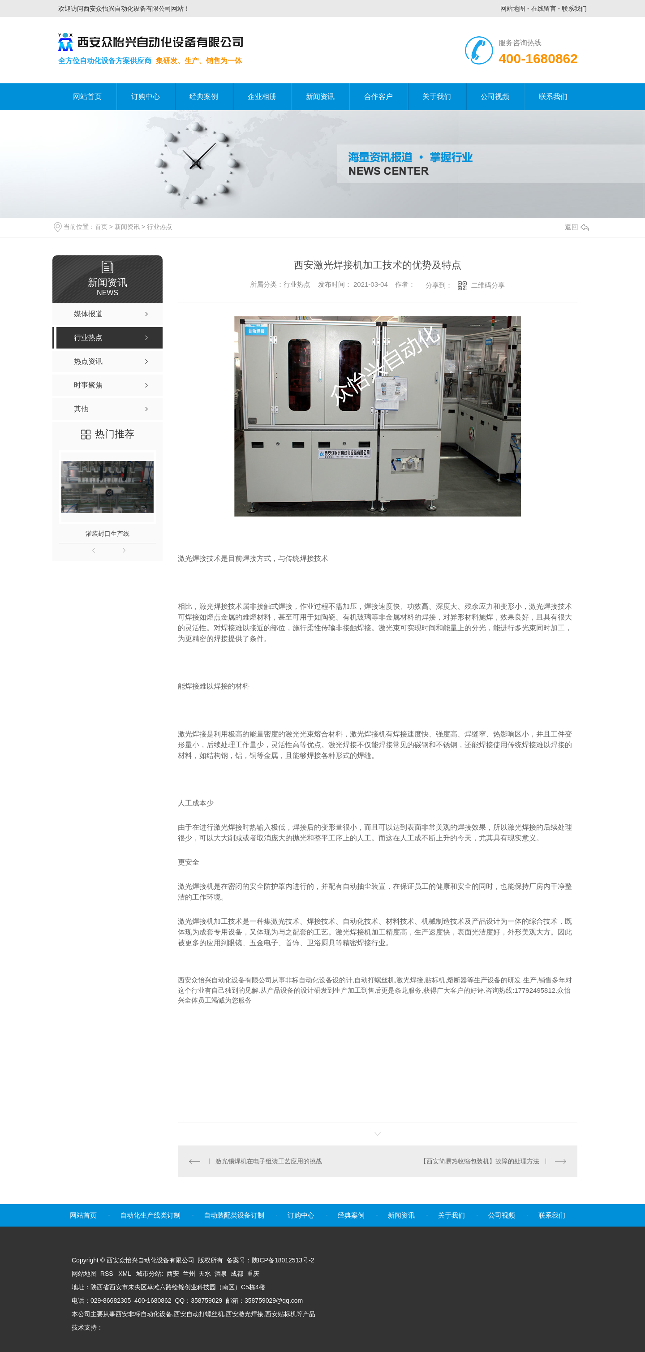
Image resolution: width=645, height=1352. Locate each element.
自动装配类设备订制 (234, 1215)
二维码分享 (488, 285)
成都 (237, 1273)
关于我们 (436, 96)
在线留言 (543, 8)
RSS (107, 1273)
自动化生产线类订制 (150, 1215)
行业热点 (159, 226)
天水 (204, 1273)
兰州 (189, 1273)
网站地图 (512, 8)
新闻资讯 (320, 96)
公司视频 (495, 96)
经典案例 (203, 96)
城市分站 (148, 1273)
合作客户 (378, 96)
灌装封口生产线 (107, 533)
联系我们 (574, 8)
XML (125, 1273)
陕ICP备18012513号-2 (283, 1260)
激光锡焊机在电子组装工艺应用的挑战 (268, 1161)
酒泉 (221, 1273)
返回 (577, 227)
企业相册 (262, 96)
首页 (101, 226)
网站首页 (87, 96)
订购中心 (145, 96)
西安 (173, 1273)
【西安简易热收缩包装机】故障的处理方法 (479, 1161)
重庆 (253, 1273)
